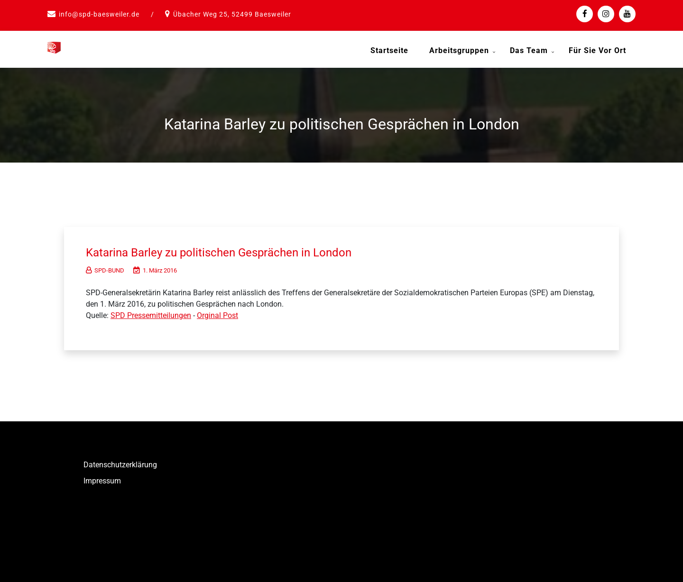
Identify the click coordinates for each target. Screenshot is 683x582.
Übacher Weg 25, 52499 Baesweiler (232, 14)
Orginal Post (217, 313)
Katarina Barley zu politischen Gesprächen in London (228, 250)
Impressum (102, 478)
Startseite (389, 50)
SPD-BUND (105, 268)
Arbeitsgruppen (459, 50)
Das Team (529, 50)
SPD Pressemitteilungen (151, 313)
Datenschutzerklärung (120, 462)
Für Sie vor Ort (597, 50)
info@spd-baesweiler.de (99, 14)
